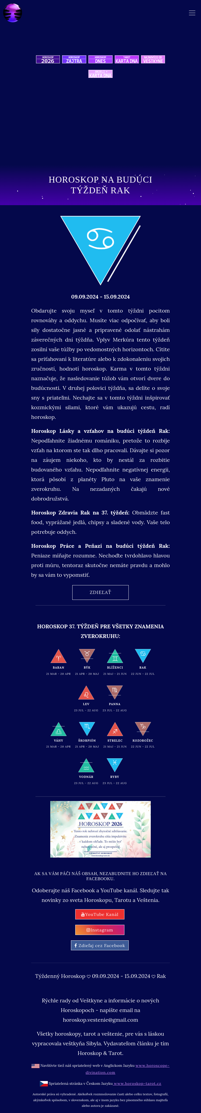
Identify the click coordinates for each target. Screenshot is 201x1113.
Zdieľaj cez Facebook (99, 945)
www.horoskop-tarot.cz (137, 1083)
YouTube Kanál (100, 914)
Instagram (100, 930)
